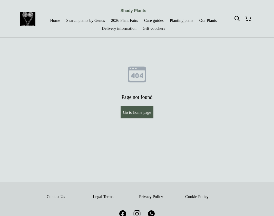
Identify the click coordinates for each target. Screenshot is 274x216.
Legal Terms (103, 196)
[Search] (237, 18)
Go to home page (137, 112)
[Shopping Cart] (248, 18)
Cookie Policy (197, 196)
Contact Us (56, 196)
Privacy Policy (151, 196)
